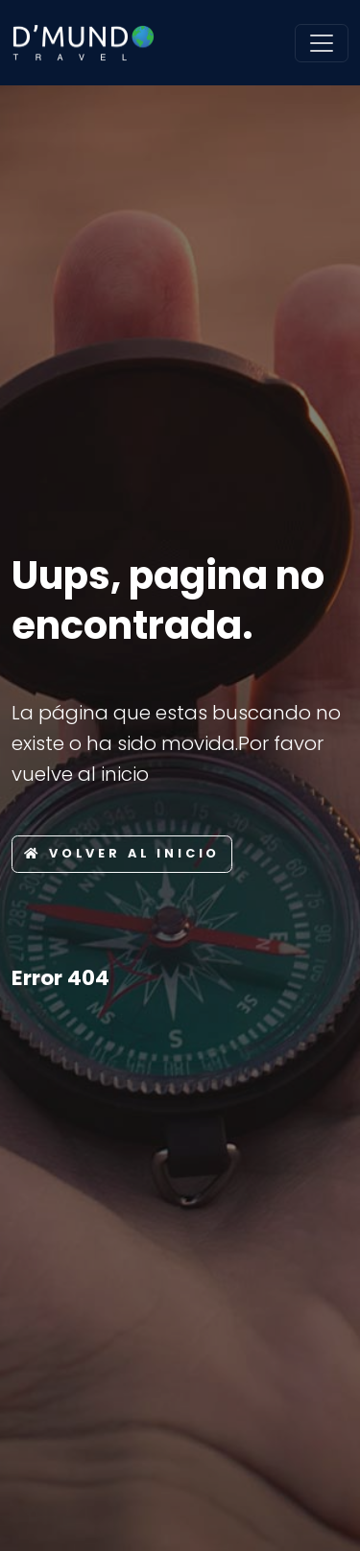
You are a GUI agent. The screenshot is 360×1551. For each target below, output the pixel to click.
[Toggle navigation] (321, 43)
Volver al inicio (122, 853)
